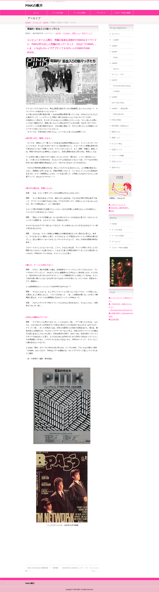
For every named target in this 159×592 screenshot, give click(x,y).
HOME (114, 224)
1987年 (58, 33)
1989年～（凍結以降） (120, 108)
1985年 (114, 52)
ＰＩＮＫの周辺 (118, 236)
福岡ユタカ (116, 132)
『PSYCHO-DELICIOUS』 (122, 86)
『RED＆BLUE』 (118, 114)
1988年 (114, 97)
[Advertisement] (61, 545)
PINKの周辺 (116, 120)
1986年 (114, 63)
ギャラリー (116, 34)
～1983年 (115, 40)
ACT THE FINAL (118, 103)
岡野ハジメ (76, 33)
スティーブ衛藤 (118, 156)
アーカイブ (116, 242)
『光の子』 (116, 69)
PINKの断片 (34, 5)
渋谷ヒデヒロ (117, 161)
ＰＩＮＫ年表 (117, 230)
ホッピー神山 (117, 144)
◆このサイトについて (117, 205)
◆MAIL (111, 211)
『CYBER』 (66, 33)
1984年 (114, 46)
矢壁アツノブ (87, 33)
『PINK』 (115, 57)
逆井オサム (116, 167)
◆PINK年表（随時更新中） (119, 208)
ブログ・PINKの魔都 (120, 248)
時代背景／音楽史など (120, 126)
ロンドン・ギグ (118, 74)
